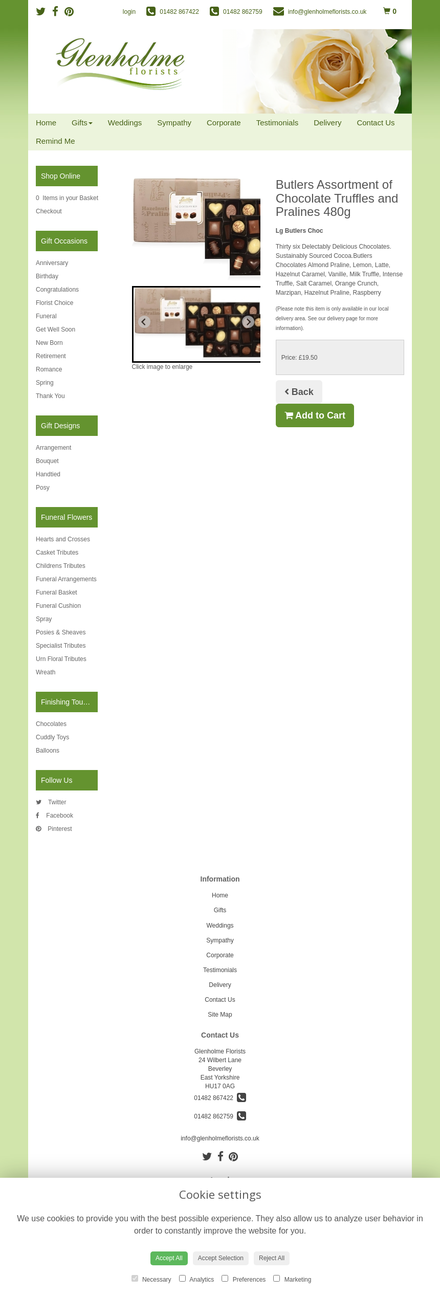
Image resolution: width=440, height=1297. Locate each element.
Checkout (49, 211)
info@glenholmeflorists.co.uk (220, 1138)
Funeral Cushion (58, 605)
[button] (206, 324)
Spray (44, 619)
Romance (49, 369)
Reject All (271, 1258)
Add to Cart (314, 415)
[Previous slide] (144, 322)
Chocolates (51, 724)
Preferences (244, 1279)
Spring (45, 382)
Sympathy (174, 122)
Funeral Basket (56, 592)
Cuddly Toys (52, 737)
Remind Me (55, 141)
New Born (49, 342)
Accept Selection (221, 1258)
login (129, 11)
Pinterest (54, 828)
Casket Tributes (57, 552)
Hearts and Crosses (63, 539)
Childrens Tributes (60, 565)
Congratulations (57, 289)
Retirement (51, 356)
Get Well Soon (55, 329)
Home (46, 122)
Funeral (46, 316)
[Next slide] (248, 322)
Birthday (47, 276)
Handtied (48, 474)
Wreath (45, 672)
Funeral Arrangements (66, 579)
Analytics (196, 1279)
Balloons (47, 750)
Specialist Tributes (60, 645)
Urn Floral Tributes (61, 659)
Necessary (151, 1279)
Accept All (169, 1258)
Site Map (220, 1014)
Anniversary (52, 263)
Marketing (292, 1279)
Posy (43, 487)
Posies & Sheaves (60, 632)
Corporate (224, 122)
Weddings (125, 122)
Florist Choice (54, 302)
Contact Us (375, 122)
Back (299, 392)
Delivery (327, 122)
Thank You (50, 396)
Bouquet (47, 461)
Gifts (82, 122)
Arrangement (53, 447)
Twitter (51, 802)
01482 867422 (220, 1098)
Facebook (54, 815)
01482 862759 (220, 1116)
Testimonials (277, 122)
